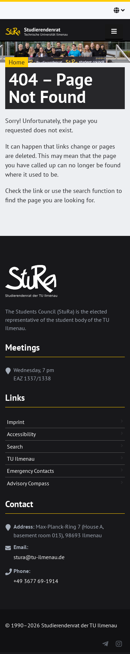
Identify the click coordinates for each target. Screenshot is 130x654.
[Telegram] (105, 642)
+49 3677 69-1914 (36, 580)
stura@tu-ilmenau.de (39, 557)
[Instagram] (119, 642)
